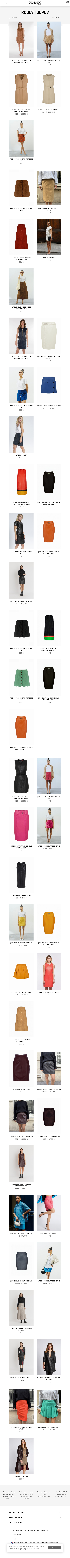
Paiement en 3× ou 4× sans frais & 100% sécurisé (26, 1496)
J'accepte (54, 1547)
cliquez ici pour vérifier (51, 1542)
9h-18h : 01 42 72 (61, 1496)
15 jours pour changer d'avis (44, 1495)
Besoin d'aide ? (61, 1492)
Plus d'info (23, 1550)
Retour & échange (43, 1492)
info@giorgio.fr (61, 1494)
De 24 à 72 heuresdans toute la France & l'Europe (9, 1496)
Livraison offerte (9, 1492)
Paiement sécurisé (26, 1492)
